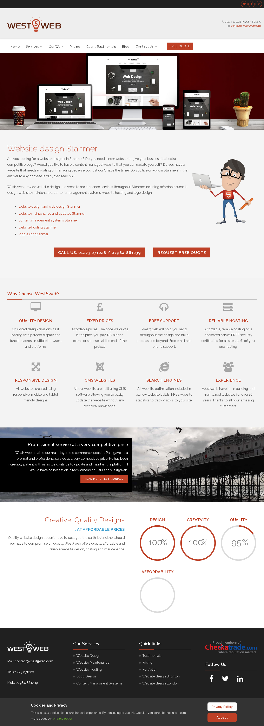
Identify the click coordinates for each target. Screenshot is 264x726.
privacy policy (63, 718)
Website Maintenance (92, 662)
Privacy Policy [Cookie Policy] (222, 707)
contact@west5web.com (246, 25)
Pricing (75, 46)
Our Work (56, 46)
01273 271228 (233, 21)
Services (34, 46)
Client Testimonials (101, 46)
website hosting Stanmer (38, 227)
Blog (126, 46)
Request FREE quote (181, 252)
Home (15, 46)
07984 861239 (252, 21)
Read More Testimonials (104, 478)
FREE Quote (180, 46)
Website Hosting (89, 669)
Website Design (88, 656)
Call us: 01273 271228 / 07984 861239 (99, 252)
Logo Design (86, 676)
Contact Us (147, 46)
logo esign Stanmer (33, 234)
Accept (222, 717)
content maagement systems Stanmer (48, 220)
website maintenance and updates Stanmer (52, 213)
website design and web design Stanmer (49, 206)
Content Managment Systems (99, 683)
